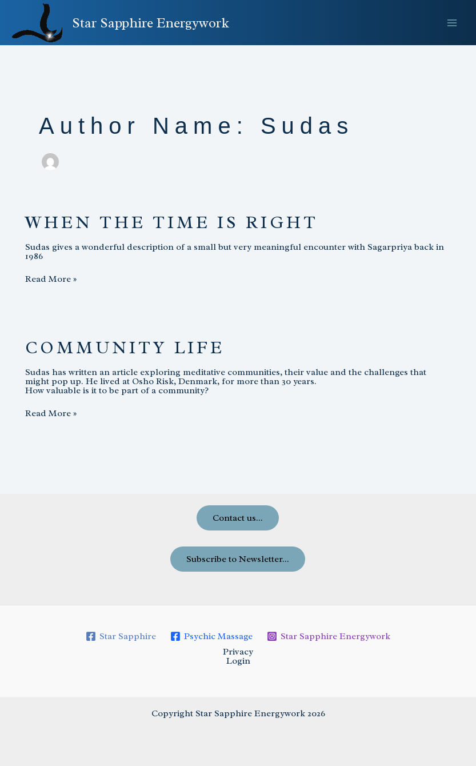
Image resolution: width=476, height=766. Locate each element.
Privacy (238, 651)
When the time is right (171, 222)
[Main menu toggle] (452, 22)
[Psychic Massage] (212, 636)
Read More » (51, 279)
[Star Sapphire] (121, 636)
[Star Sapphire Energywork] (328, 636)
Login (238, 660)
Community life (125, 347)
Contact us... (238, 518)
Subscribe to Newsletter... (237, 559)
